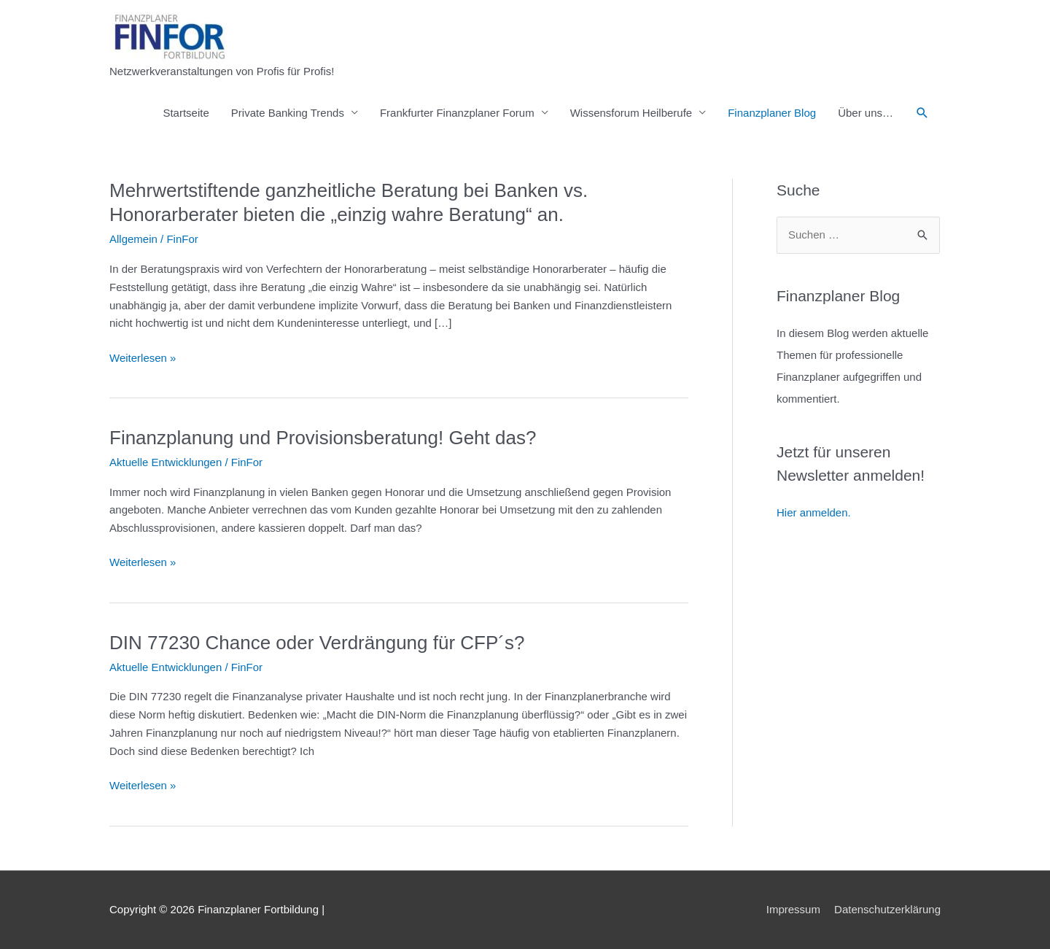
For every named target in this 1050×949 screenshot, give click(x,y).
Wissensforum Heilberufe (631, 112)
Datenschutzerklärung (887, 909)
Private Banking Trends (287, 112)
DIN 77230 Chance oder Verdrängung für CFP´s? (316, 643)
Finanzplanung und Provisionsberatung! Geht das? (322, 438)
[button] (922, 113)
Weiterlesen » (142, 358)
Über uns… (865, 112)
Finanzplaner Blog (772, 112)
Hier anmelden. (814, 512)
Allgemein (133, 239)
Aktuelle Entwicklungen (165, 462)
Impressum (793, 909)
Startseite (186, 112)
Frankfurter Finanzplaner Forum (457, 112)
